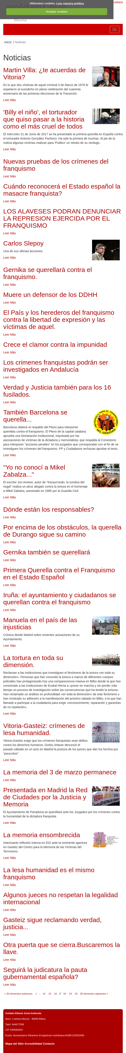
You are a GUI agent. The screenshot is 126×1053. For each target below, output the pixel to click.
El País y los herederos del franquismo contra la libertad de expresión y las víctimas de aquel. (58, 319)
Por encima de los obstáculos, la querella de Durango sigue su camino (62, 531)
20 (76, 993)
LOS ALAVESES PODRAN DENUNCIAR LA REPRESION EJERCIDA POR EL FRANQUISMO (62, 218)
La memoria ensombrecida (41, 834)
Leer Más (9, 100)
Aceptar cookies (56, 11)
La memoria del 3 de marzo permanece (59, 772)
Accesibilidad (33, 1043)
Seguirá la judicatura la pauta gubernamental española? (45, 973)
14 (44, 993)
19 (70, 993)
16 (55, 993)
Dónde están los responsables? (48, 509)
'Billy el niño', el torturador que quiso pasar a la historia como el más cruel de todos (43, 119)
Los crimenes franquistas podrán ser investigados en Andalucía (55, 366)
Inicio (7, 42)
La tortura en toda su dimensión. (33, 661)
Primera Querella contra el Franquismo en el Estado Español (59, 573)
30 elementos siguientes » (94, 993)
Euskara (117, 2)
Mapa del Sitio (14, 1043)
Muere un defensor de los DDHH (50, 294)
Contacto (49, 1043)
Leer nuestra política (70, 3)
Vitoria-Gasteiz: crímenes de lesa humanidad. (44, 729)
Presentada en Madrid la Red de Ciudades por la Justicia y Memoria (45, 797)
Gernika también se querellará (46, 552)
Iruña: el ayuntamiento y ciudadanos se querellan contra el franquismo (59, 598)
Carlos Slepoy (23, 243)
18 (64, 993)
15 (49, 993)
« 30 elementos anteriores (18, 993)
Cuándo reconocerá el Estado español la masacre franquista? (61, 190)
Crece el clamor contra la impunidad (55, 344)
